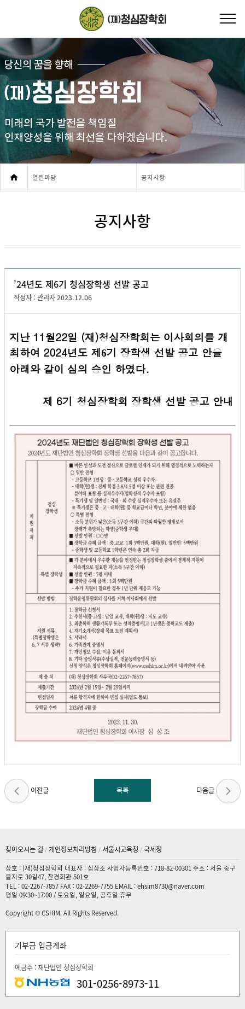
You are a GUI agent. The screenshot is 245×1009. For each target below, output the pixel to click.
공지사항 (153, 177)
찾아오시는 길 (24, 849)
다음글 (218, 791)
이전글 (26, 791)
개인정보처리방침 (73, 849)
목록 (122, 790)
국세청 (153, 849)
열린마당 (44, 177)
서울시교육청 (120, 849)
